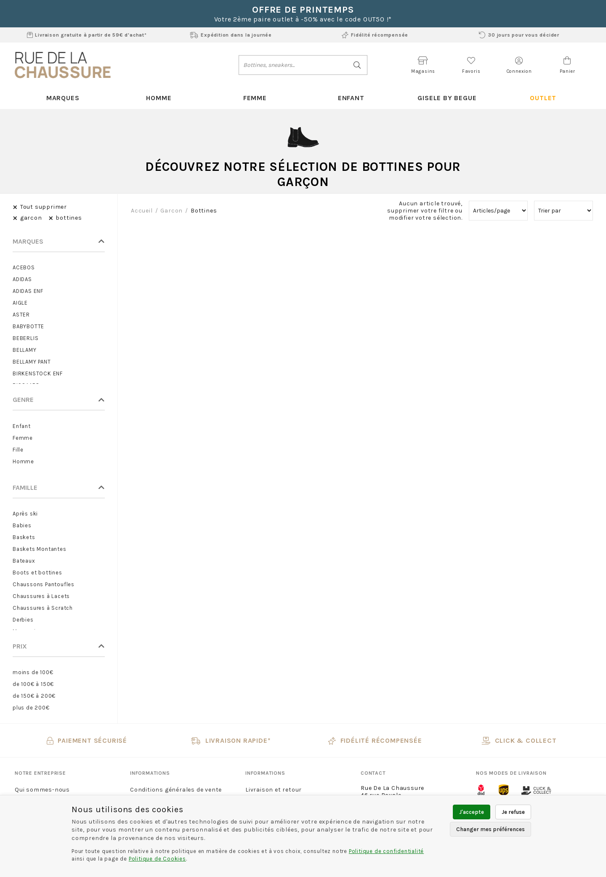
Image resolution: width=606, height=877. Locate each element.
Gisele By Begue (446, 98)
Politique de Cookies (157, 859)
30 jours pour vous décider (519, 35)
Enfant (351, 98)
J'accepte (471, 812)
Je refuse (513, 812)
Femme (255, 98)
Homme (158, 98)
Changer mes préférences (490, 829)
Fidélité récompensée (375, 35)
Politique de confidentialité (386, 851)
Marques (63, 98)
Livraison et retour (273, 789)
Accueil (142, 210)
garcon (171, 210)
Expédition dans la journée (231, 35)
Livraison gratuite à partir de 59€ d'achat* (87, 35)
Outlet (543, 98)
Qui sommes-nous (42, 789)
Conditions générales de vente (176, 789)
